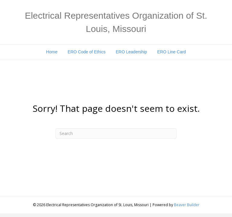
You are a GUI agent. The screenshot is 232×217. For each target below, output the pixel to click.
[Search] (116, 133)
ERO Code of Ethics (86, 51)
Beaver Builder (186, 204)
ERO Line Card (171, 51)
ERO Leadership (131, 51)
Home (51, 51)
